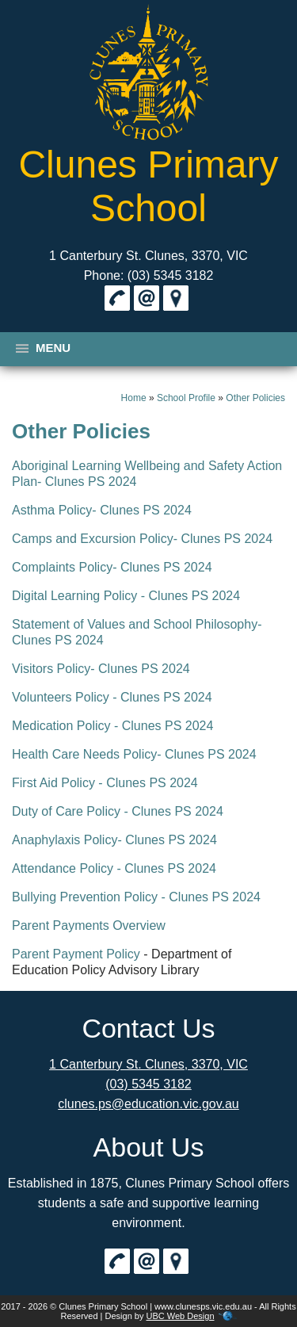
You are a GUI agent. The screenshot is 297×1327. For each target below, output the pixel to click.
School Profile (186, 397)
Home (134, 397)
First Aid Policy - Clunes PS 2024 (105, 783)
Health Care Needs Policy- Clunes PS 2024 (134, 754)
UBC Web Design (181, 1316)
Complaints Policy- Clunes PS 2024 (112, 567)
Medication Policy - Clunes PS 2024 (112, 725)
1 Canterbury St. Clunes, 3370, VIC (148, 255)
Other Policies (255, 397)
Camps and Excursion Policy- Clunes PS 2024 (142, 538)
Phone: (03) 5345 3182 (149, 275)
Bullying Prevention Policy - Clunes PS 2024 (136, 897)
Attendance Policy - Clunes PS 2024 (114, 868)
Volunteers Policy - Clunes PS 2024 (112, 697)
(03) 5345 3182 (148, 1084)
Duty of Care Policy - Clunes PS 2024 (117, 811)
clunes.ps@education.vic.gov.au (148, 1104)
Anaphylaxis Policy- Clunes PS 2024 (114, 840)
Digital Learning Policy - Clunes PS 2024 (126, 595)
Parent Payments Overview (89, 925)
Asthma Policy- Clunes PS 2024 (102, 510)
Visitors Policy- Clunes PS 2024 (101, 668)
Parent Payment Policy (76, 954)
